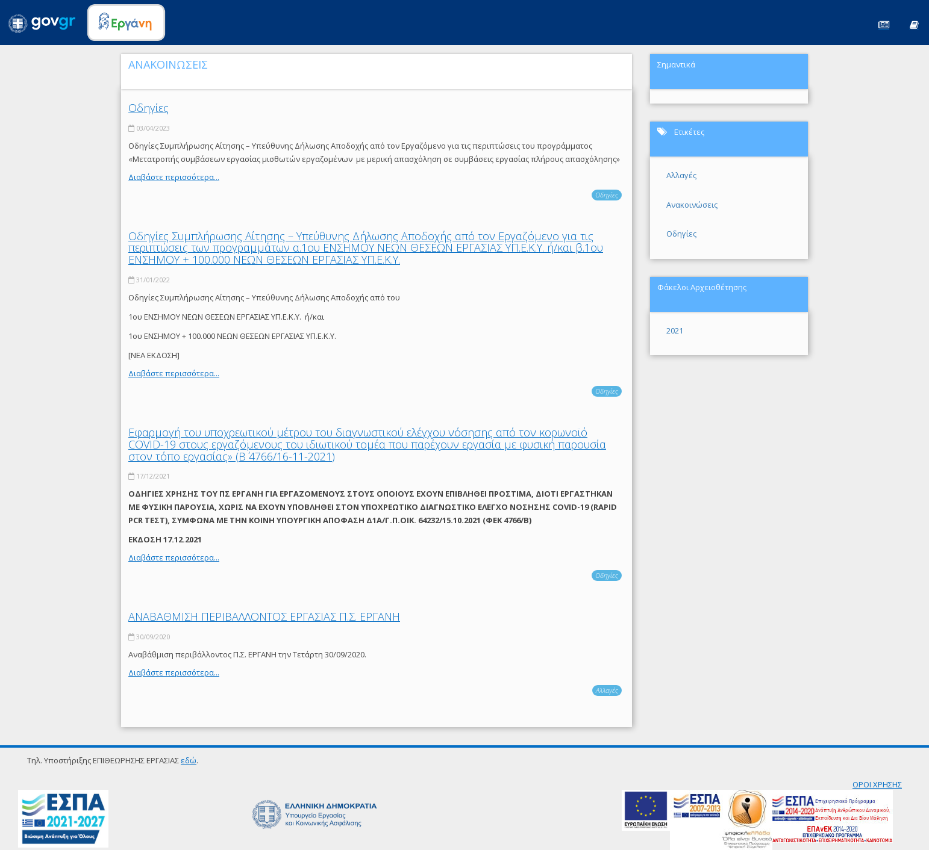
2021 (674, 330)
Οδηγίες (148, 108)
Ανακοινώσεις (692, 204)
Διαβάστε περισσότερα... (173, 177)
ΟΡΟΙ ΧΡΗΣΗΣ (877, 784)
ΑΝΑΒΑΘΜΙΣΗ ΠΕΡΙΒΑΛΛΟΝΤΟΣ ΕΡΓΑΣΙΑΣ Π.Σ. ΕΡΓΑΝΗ (264, 616)
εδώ (188, 760)
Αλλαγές (607, 690)
